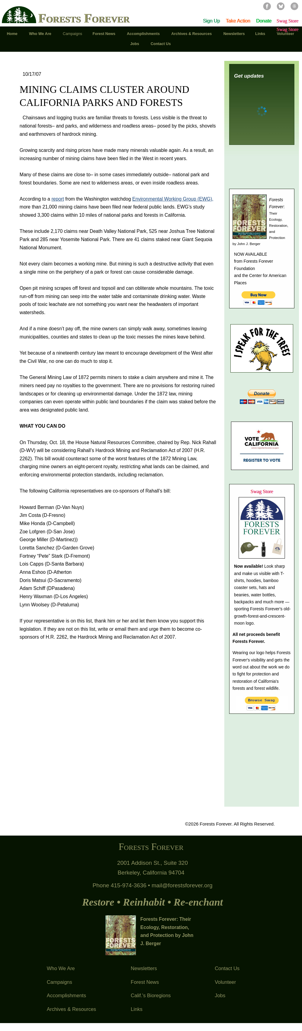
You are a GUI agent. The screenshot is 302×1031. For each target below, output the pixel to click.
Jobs (220, 995)
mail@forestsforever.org (181, 885)
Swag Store (287, 20)
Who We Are (61, 968)
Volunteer (225, 982)
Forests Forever (84, 18)
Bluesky (280, 6)
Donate (264, 20)
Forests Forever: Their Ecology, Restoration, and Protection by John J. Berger (167, 931)
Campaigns (59, 982)
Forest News (145, 982)
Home (12, 34)
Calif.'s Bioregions (151, 995)
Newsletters (144, 968)
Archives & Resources (71, 1009)
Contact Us (227, 968)
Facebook (267, 6)
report (58, 199)
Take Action (238, 20)
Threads (294, 6)
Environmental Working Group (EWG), (172, 199)
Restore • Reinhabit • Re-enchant (152, 902)
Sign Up (211, 20)
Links (136, 1009)
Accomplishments (66, 995)
